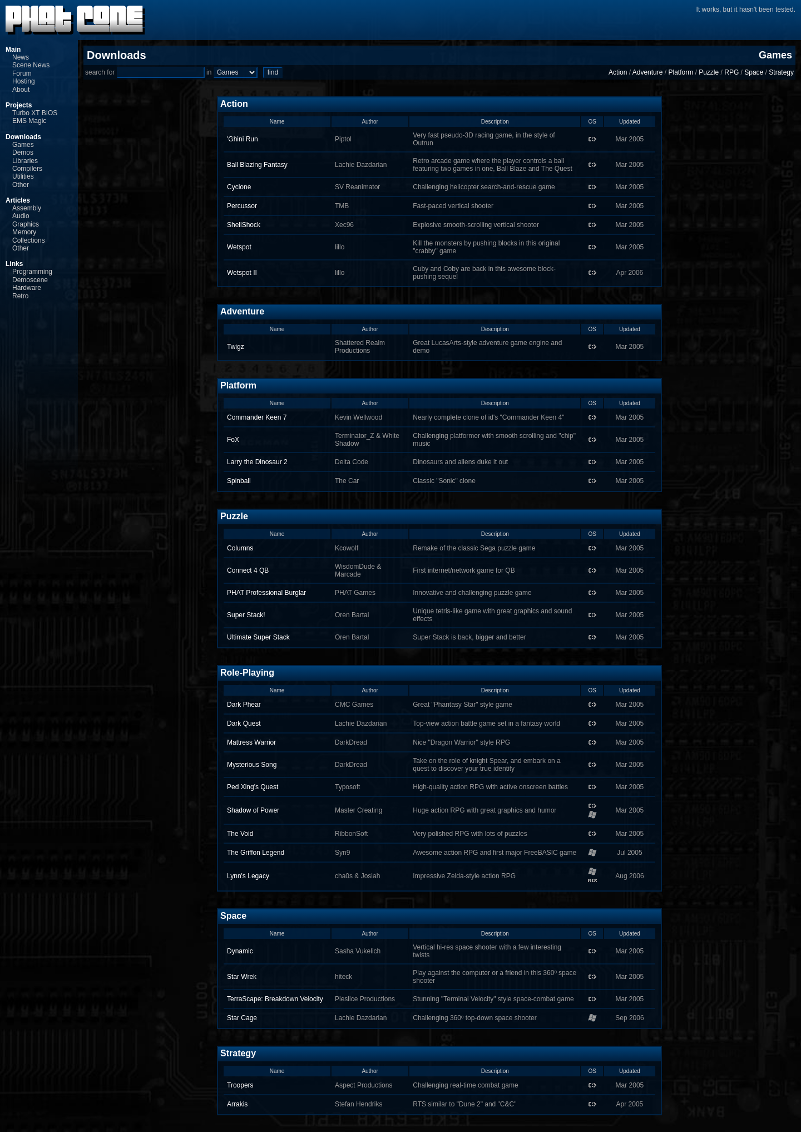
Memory (24, 232)
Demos (22, 152)
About (20, 89)
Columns (240, 548)
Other (20, 185)
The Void (240, 834)
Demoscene (30, 280)
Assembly (26, 208)
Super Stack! (246, 615)
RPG (731, 72)
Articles (18, 200)
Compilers (27, 169)
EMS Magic (29, 121)
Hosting (23, 81)
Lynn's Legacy (248, 876)
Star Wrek (241, 977)
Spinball (239, 481)
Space (753, 72)
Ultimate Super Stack (258, 637)
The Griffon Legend (255, 853)
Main (13, 49)
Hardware (26, 288)
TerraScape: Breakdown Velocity (275, 999)
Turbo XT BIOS (34, 113)
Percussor (242, 206)
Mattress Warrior (251, 742)
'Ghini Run (242, 139)
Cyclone (239, 187)
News (20, 57)
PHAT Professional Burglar (266, 593)
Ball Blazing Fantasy (257, 165)
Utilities (23, 176)
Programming (32, 271)
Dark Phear (244, 704)
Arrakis (237, 1104)
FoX (233, 440)
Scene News (31, 65)
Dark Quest (244, 723)
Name (277, 122)
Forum (22, 73)
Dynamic (240, 951)
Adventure (647, 72)
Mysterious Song (251, 765)
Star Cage (242, 1018)
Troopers (240, 1085)
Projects (19, 105)
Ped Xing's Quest (252, 787)
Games (23, 145)
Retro (20, 296)
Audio (20, 216)
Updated (629, 122)
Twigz (235, 347)
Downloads (23, 137)
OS (592, 122)
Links (14, 264)
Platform (680, 72)
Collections (28, 240)
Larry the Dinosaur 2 (257, 462)
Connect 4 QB (248, 570)
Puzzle (709, 72)
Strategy (781, 72)
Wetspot (239, 247)
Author (370, 122)
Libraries (25, 161)
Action (618, 72)
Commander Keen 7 (256, 417)
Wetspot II (242, 273)
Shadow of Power (253, 810)
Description (495, 122)
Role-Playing (247, 672)
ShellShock (243, 225)
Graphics (25, 224)
